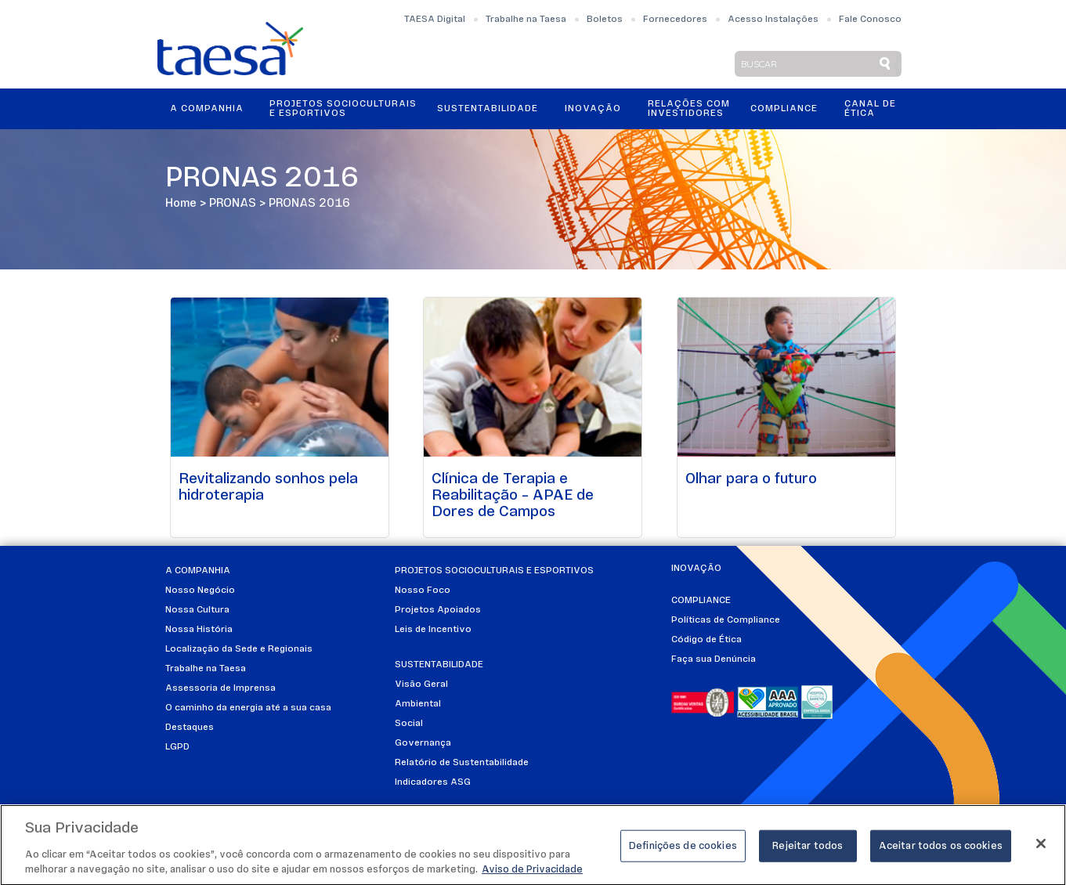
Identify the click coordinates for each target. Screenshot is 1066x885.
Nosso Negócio (200, 590)
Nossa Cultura (197, 610)
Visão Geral (421, 684)
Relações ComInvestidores (689, 108)
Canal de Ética (870, 108)
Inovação (593, 109)
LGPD (177, 747)
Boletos (605, 19)
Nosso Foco (422, 590)
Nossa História (199, 629)
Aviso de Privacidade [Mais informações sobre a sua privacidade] (532, 877)
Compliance (784, 109)
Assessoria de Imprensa (220, 688)
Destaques (189, 727)
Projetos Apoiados (438, 610)
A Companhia (207, 109)
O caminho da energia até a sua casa (248, 708)
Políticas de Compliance (725, 620)
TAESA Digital (434, 19)
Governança (423, 743)
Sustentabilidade (487, 109)
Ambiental (418, 704)
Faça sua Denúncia (713, 659)
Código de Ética (706, 640)
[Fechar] (1041, 850)
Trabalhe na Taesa (526, 19)
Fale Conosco (870, 19)
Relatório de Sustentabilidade (462, 763)
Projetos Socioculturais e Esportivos (343, 108)
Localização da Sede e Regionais (239, 649)
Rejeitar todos (807, 852)
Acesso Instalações (773, 19)
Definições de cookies (683, 852)
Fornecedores (675, 19)
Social (409, 723)
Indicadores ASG (433, 782)
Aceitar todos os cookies (941, 852)
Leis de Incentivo (433, 629)
